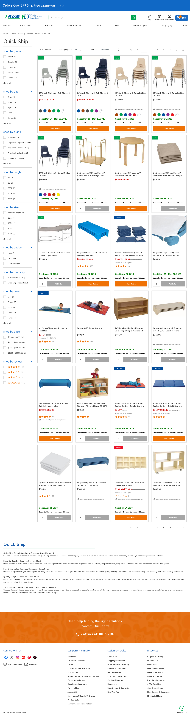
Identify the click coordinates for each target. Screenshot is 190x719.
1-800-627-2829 (88, 633)
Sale (185, 25)
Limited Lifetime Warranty (79, 668)
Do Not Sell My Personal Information (83, 676)
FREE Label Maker (155, 696)
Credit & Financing (115, 680)
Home (5, 34)
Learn (98, 25)
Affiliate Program (154, 676)
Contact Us (112, 657)
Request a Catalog (155, 657)
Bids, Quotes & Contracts (118, 688)
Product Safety (74, 700)
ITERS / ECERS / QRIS (156, 668)
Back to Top (182, 709)
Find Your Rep (113, 692)
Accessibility (73, 692)
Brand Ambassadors (156, 680)
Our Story (72, 657)
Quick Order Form (155, 672)
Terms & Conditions (76, 680)
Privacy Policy (74, 672)
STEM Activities (154, 684)
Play (117, 25)
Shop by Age (167, 25)
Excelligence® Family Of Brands (81, 696)
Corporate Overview (76, 660)
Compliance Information (78, 684)
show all (7, 83)
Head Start (152, 664)
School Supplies (140, 25)
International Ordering (117, 676)
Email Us (109, 633)
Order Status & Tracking (118, 664)
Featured (7, 25)
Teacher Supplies (33, 34)
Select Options (55, 129)
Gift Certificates (114, 672)
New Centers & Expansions (158, 692)
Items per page (66, 49)
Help (150, 18)
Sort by (94, 49)
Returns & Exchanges (116, 668)
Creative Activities (155, 688)
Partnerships (73, 688)
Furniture (49, 25)
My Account (112, 684)
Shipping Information (116, 660)
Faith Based (152, 660)
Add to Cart (97, 209)
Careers (71, 664)
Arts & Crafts (25, 25)
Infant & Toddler (74, 25)
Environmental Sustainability (80, 704)
